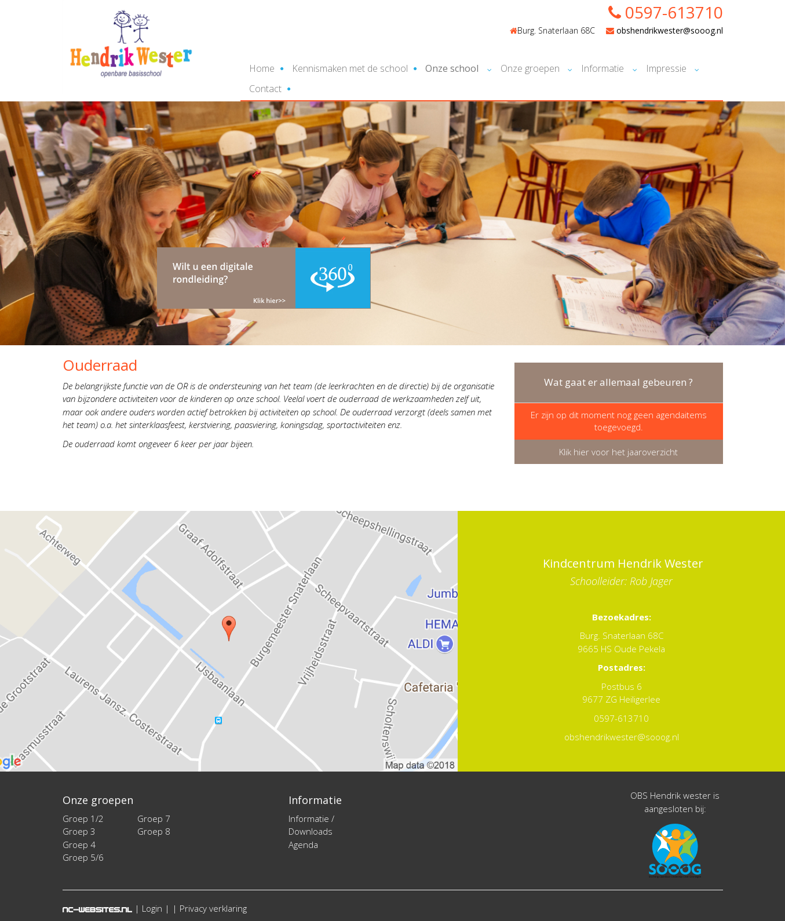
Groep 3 (79, 831)
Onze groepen (530, 68)
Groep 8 (153, 831)
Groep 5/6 (83, 857)
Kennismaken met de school (350, 68)
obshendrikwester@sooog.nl (664, 30)
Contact (265, 88)
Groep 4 (79, 844)
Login (152, 908)
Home (262, 68)
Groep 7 (153, 818)
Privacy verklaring (213, 908)
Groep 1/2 (83, 818)
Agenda (303, 844)
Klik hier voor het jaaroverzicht (618, 452)
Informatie (602, 68)
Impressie (666, 68)
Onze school (452, 68)
